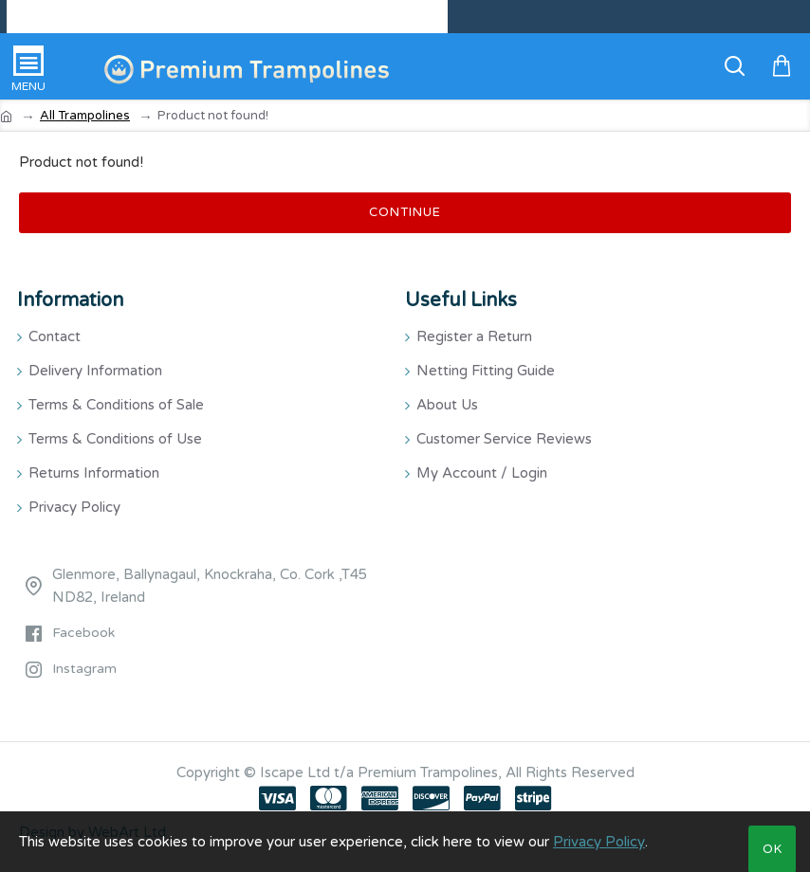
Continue (405, 212)
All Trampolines (85, 115)
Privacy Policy (599, 841)
